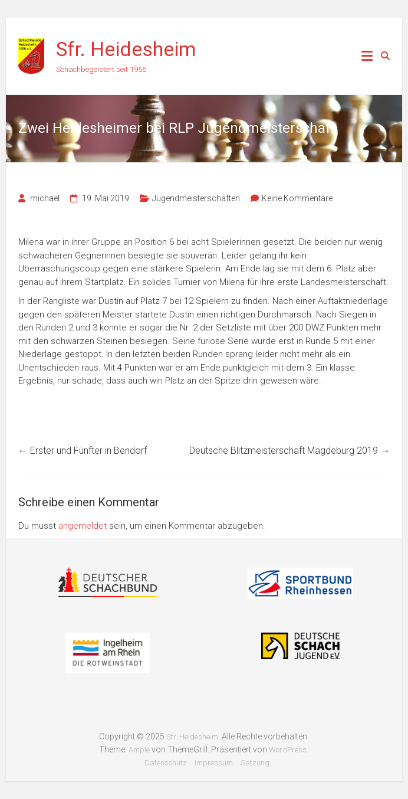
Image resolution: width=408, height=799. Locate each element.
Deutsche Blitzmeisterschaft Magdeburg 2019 (289, 450)
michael (45, 198)
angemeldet (82, 525)
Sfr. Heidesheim (126, 49)
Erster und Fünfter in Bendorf (82, 450)
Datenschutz (165, 762)
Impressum (214, 762)
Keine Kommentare (297, 198)
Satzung (255, 762)
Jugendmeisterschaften (196, 198)
